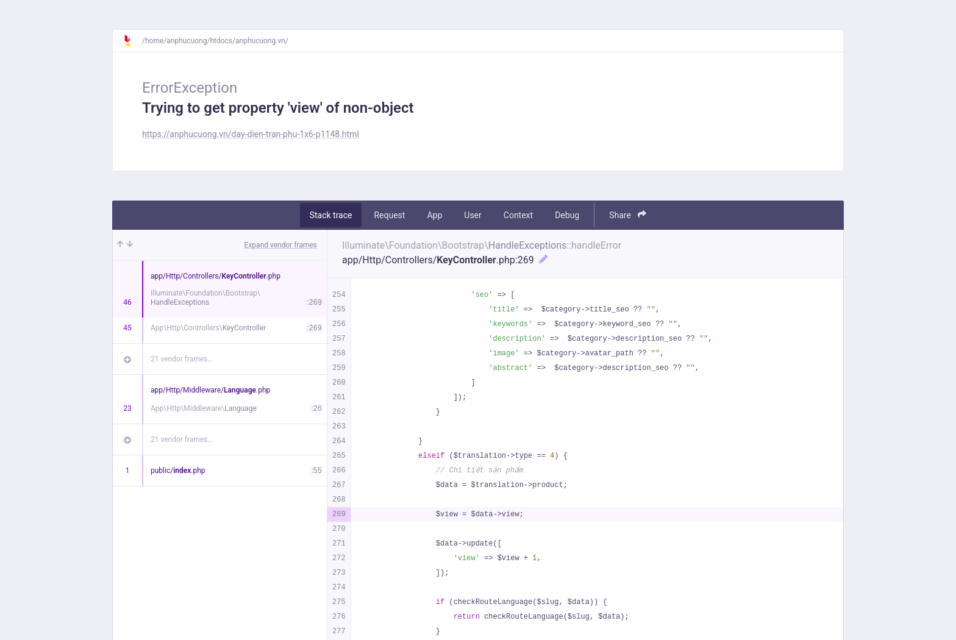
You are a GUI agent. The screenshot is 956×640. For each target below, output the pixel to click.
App (434, 215)
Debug (567, 215)
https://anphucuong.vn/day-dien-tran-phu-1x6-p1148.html (250, 134)
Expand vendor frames (280, 245)
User (472, 215)
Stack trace (331, 215)
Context (518, 215)
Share (627, 215)
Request (389, 215)
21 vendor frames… (181, 359)
